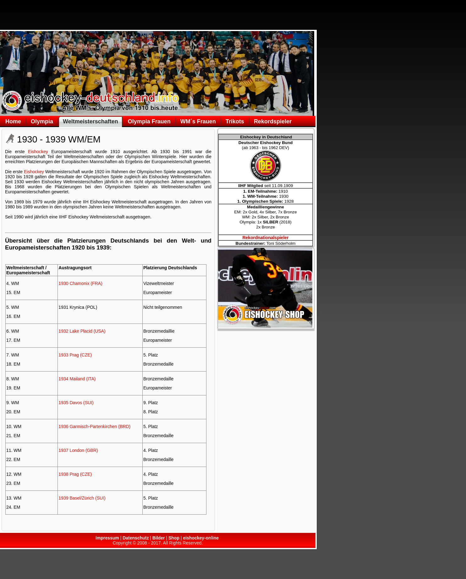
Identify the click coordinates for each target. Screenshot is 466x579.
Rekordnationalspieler (265, 237)
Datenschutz (136, 537)
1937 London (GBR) (78, 450)
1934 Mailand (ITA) (77, 378)
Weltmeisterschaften (90, 121)
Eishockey (38, 151)
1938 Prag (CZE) (75, 474)
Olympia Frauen (149, 121)
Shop (173, 537)
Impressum (107, 537)
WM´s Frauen (198, 121)
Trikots (235, 121)
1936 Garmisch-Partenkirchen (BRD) (94, 426)
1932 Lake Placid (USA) (81, 331)
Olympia (42, 121)
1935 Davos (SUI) (75, 402)
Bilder (158, 537)
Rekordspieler (273, 121)
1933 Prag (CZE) (75, 354)
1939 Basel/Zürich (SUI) (81, 498)
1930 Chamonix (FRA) (80, 283)
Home (13, 121)
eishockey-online (201, 537)
